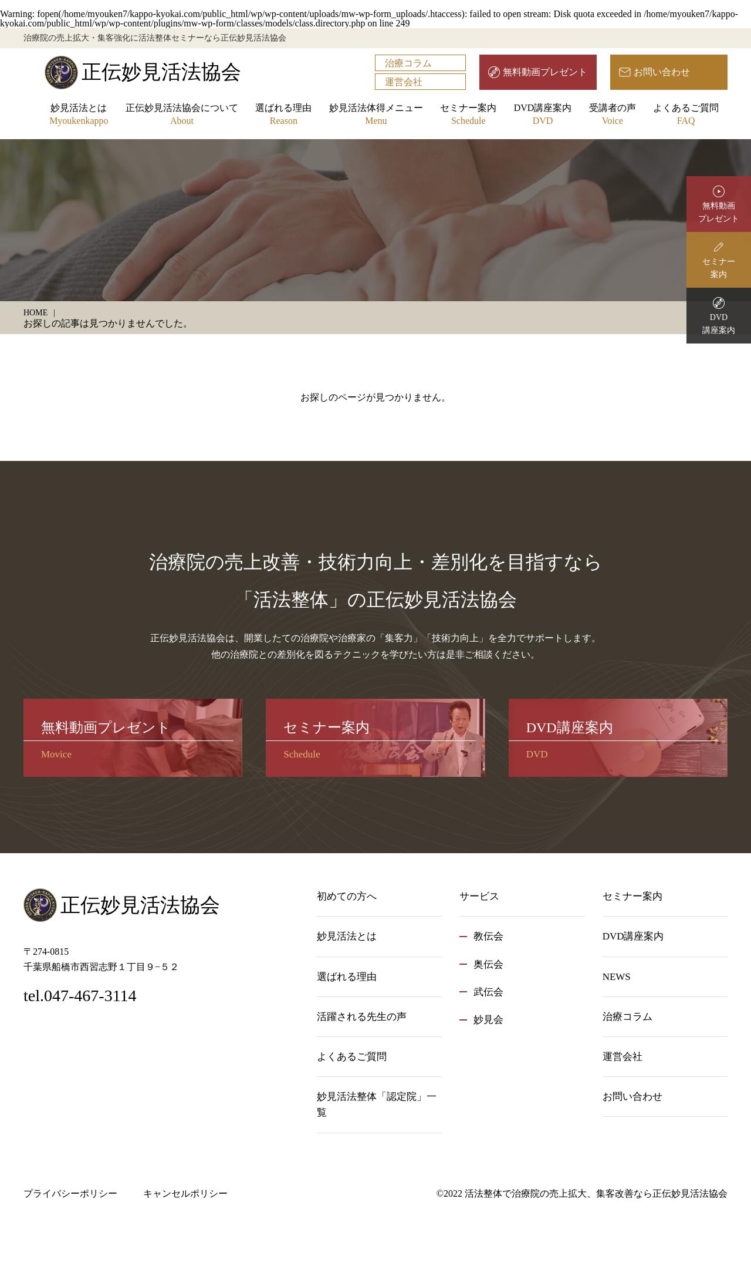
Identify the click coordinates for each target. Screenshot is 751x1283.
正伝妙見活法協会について (182, 115)
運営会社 (403, 82)
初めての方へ (347, 896)
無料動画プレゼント (545, 72)
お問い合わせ (662, 72)
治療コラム (408, 63)
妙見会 (488, 1019)
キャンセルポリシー (185, 1193)
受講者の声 (612, 115)
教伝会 (488, 936)
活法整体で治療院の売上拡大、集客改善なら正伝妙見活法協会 (596, 1193)
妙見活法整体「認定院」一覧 (377, 1104)
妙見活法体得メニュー (376, 115)
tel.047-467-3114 (80, 995)
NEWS (617, 976)
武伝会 (488, 992)
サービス (479, 896)
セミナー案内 (468, 115)
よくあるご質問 (686, 115)
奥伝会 (488, 964)
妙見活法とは (78, 115)
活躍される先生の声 (362, 1016)
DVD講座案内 (543, 115)
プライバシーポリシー (70, 1193)
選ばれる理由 (283, 115)
